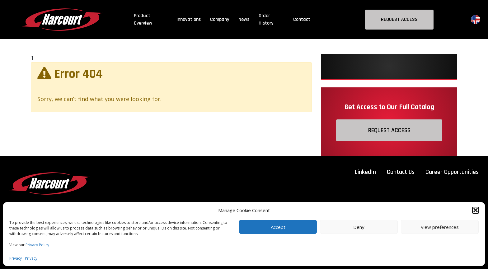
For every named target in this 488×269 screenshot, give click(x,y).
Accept (278, 227)
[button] (475, 210)
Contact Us (401, 172)
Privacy (15, 258)
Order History (266, 19)
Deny (358, 227)
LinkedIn (365, 172)
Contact (301, 19)
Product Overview (143, 19)
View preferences (440, 227)
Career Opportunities (452, 172)
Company (219, 19)
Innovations (188, 19)
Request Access (399, 19)
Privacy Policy (37, 245)
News (243, 19)
